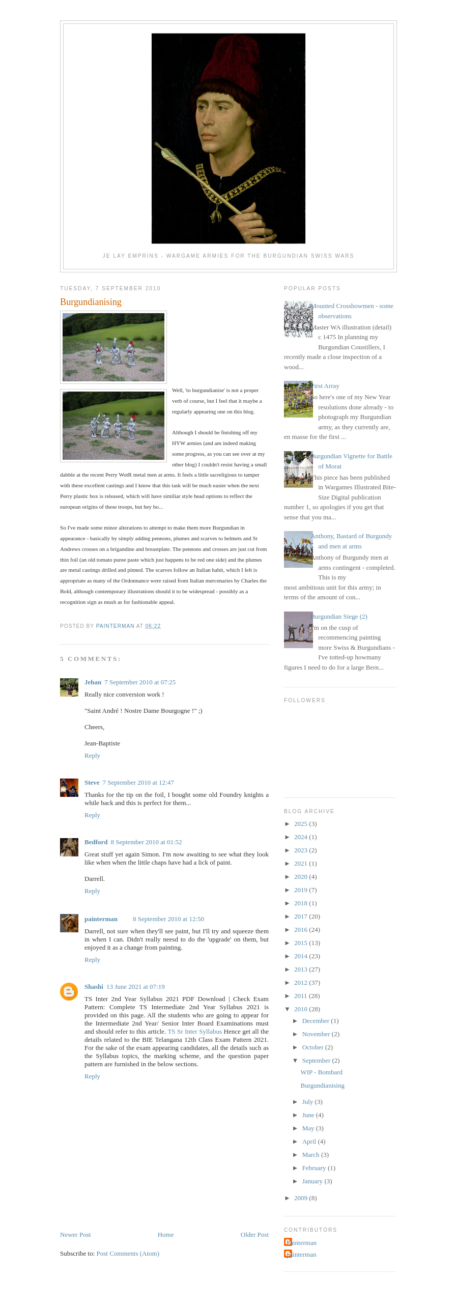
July (308, 1101)
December (316, 1020)
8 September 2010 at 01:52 (146, 842)
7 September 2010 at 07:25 (140, 682)
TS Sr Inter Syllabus (194, 1031)
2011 (301, 996)
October (313, 1047)
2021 (301, 863)
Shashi (93, 986)
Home (166, 1234)
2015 (301, 943)
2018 (301, 903)
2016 (301, 929)
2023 (301, 850)
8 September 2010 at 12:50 (168, 919)
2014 (301, 956)
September (317, 1060)
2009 (301, 1198)
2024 (301, 837)
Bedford (96, 842)
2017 (301, 916)
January (313, 1181)
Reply (92, 755)
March (311, 1154)
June (309, 1115)
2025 (301, 823)
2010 (301, 1009)
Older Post (255, 1234)
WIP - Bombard (321, 1072)
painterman (101, 919)
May (309, 1128)
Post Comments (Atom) (128, 1253)
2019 (301, 890)
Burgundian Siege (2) (338, 616)
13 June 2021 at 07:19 (135, 986)
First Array (324, 386)
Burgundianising (322, 1085)
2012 (301, 982)
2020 (301, 876)
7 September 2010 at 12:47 (138, 782)
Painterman (302, 1242)
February (315, 1168)
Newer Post (75, 1234)
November (317, 1034)
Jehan (92, 682)
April (310, 1141)
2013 (301, 969)
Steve (92, 782)
